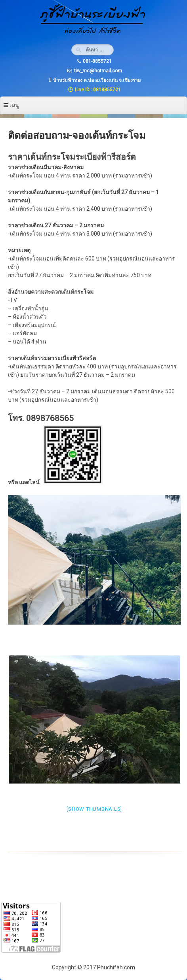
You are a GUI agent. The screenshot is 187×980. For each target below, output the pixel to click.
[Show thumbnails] (94, 809)
